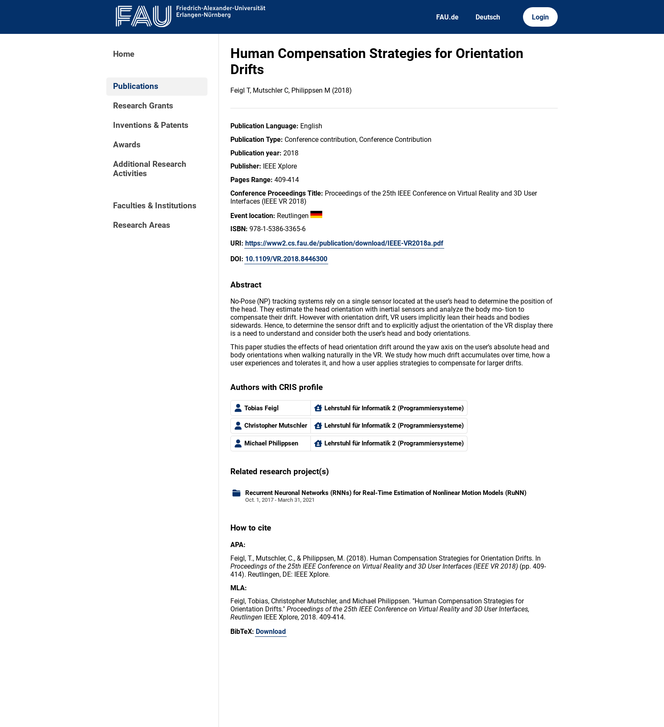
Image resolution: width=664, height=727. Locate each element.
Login (540, 17)
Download (271, 631)
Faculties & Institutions (154, 205)
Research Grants (143, 106)
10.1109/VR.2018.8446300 (286, 259)
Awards (127, 144)
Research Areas (141, 225)
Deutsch (488, 17)
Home (123, 54)
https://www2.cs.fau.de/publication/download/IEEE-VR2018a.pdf (344, 243)
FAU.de (447, 17)
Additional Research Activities (149, 169)
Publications (135, 86)
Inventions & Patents (150, 125)
